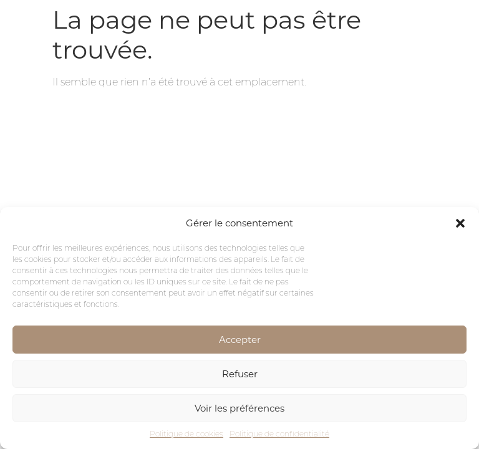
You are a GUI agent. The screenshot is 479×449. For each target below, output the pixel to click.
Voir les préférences (239, 408)
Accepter (240, 339)
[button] (460, 223)
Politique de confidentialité (279, 433)
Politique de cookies (186, 433)
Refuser (240, 374)
